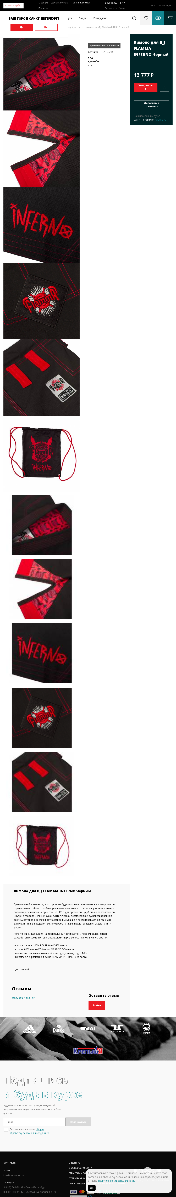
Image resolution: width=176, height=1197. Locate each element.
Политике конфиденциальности (116, 1180)
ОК (92, 1187)
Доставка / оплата (83, 1146)
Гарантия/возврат (81, 2)
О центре (43, 2)
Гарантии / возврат (83, 1151)
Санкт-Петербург (13, 5)
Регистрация (165, 5)
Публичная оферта (83, 1156)
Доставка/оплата (59, 2)
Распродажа (100, 18)
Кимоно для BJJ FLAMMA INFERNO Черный (107, 27)
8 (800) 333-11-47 (115, 2)
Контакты (43, 8)
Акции (82, 18)
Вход (153, 5)
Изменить (160, 119)
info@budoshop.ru (13, 1153)
